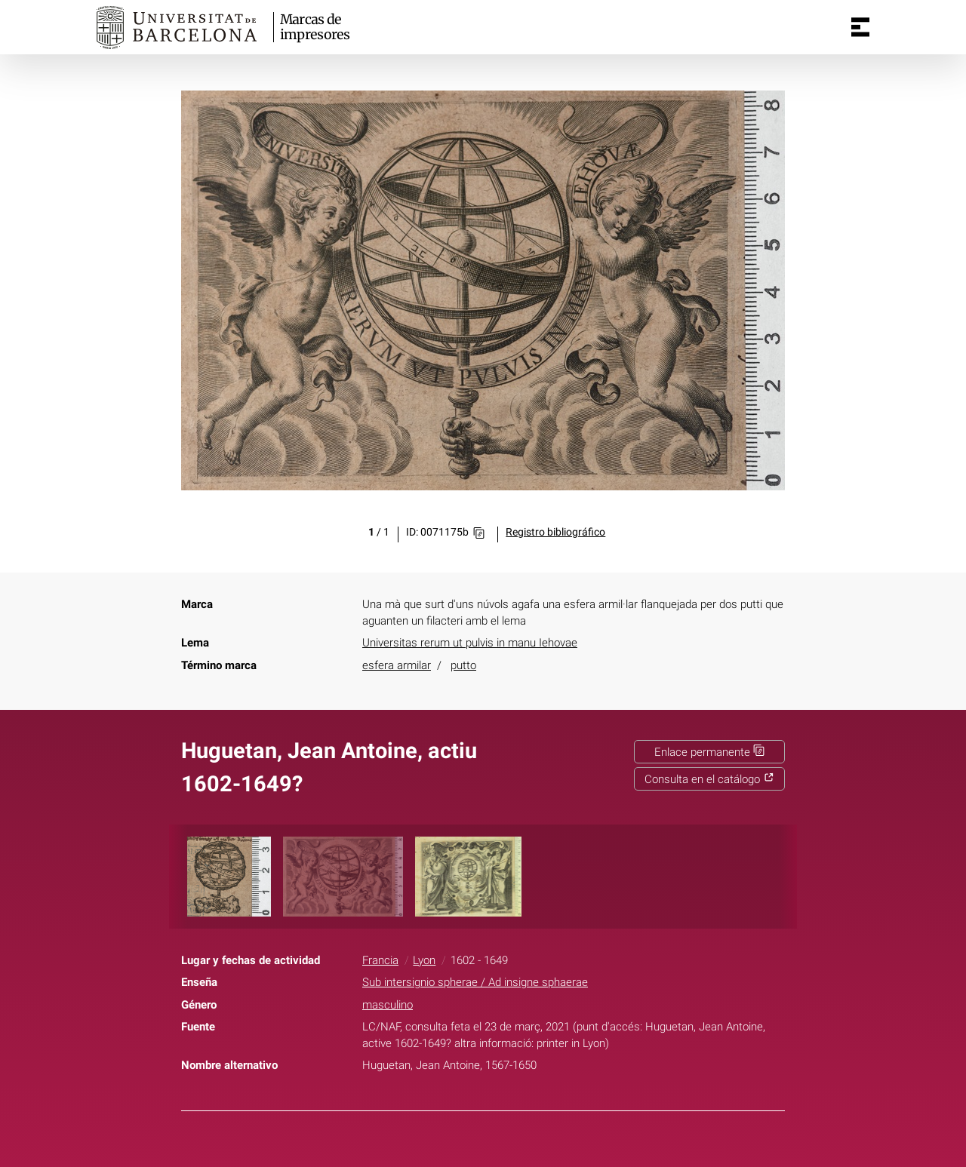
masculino (387, 1005)
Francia (380, 960)
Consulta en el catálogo (709, 779)
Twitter (474, 1150)
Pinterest (510, 1150)
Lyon (424, 960)
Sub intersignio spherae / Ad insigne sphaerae (475, 982)
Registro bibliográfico (555, 532)
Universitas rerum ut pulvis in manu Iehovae (469, 643)
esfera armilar (396, 665)
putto (463, 665)
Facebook (438, 1150)
